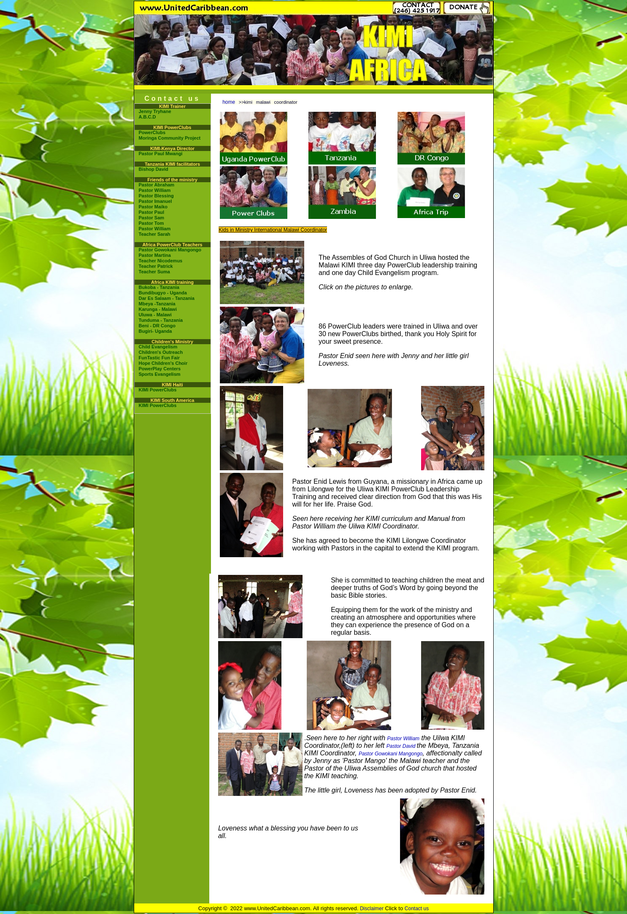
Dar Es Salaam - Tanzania (167, 298)
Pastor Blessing (156, 195)
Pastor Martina (155, 255)
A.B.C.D (147, 116)
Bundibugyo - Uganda (163, 292)
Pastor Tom (151, 223)
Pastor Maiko (153, 206)
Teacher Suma (154, 271)
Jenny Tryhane (155, 111)
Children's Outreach (161, 352)
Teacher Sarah (154, 234)
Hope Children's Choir (163, 363)
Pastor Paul (152, 212)
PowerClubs (152, 132)
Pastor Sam (152, 217)
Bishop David (153, 169)
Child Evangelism (158, 346)
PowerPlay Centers (160, 368)
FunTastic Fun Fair (159, 357)
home (228, 102)
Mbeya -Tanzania (157, 303)
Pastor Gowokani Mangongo (170, 249)
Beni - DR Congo (157, 325)
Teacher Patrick (156, 266)
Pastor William (155, 190)
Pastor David (401, 746)
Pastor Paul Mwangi (161, 153)
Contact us (417, 908)
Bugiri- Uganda (155, 331)
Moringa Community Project (170, 137)
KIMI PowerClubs (158, 389)
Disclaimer (372, 908)
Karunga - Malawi (158, 309)
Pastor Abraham (157, 184)
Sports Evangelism (160, 374)
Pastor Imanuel (155, 201)
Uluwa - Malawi (155, 314)
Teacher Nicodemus (161, 260)
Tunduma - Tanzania (161, 320)
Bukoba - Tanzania (159, 287)
